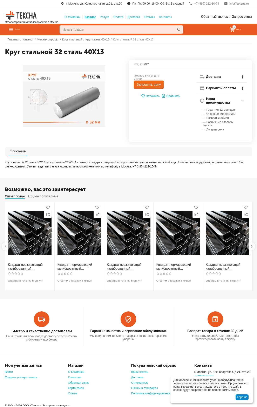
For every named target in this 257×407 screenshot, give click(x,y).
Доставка (134, 17)
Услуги (104, 17)
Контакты (165, 17)
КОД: (136, 64)
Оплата (118, 17)
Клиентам (74, 376)
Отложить (151, 96)
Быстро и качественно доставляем (41, 330)
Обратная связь (78, 381)
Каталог (90, 17)
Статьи (72, 392)
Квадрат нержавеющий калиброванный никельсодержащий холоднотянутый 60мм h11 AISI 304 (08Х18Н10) (227, 266)
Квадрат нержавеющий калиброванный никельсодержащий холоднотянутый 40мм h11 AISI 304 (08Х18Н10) (128, 266)
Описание (15, 151)
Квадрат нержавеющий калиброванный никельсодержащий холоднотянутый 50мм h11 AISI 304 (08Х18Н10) (177, 266)
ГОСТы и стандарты (144, 386)
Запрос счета (242, 16)
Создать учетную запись (21, 376)
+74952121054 (204, 374)
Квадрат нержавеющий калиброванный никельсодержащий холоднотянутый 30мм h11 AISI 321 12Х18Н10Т (78, 266)
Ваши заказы (140, 370)
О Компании (76, 370)
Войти (9, 370)
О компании (72, 17)
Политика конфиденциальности (152, 392)
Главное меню (28, 29)
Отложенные (139, 381)
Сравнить (170, 96)
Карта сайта (76, 386)
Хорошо (242, 397)
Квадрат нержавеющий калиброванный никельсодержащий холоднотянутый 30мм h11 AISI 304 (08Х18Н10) (29, 266)
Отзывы (149, 17)
